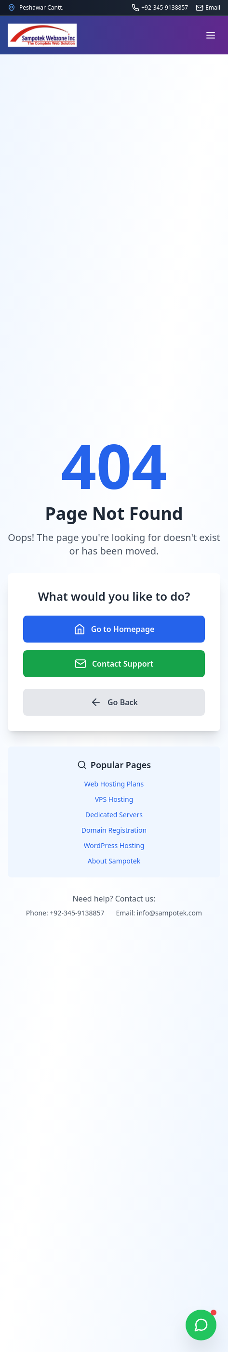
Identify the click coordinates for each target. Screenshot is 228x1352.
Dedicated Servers (114, 814)
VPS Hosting (114, 799)
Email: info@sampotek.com (159, 912)
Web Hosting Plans (114, 783)
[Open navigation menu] (210, 35)
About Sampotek (114, 860)
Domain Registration (114, 830)
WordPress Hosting (114, 845)
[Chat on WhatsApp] (201, 1325)
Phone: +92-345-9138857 (65, 912)
